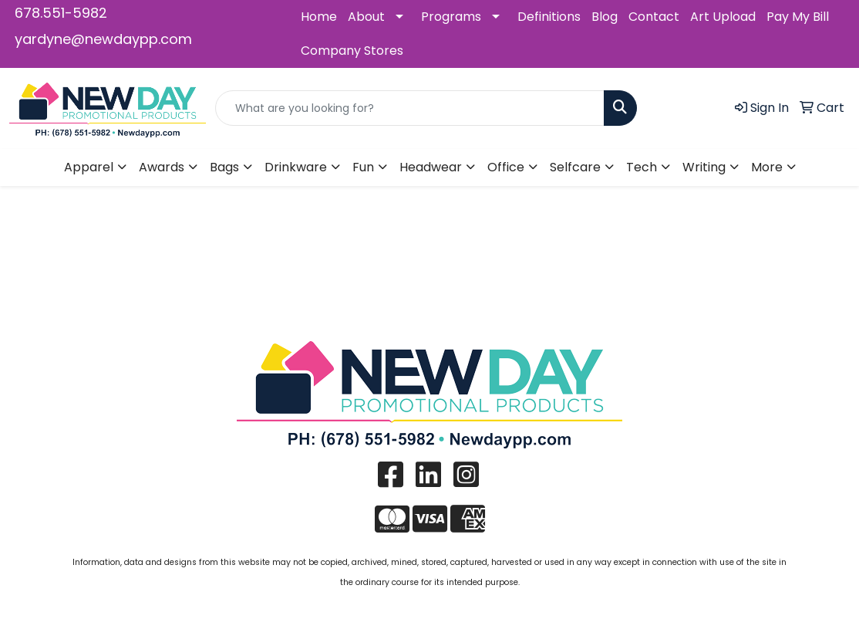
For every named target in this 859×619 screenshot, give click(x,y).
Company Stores (352, 50)
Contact (653, 16)
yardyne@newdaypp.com (103, 39)
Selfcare (575, 167)
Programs (451, 16)
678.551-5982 (61, 12)
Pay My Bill (797, 16)
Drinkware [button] (295, 167)
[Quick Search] (410, 108)
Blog (604, 16)
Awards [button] (161, 167)
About (366, 16)
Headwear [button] (430, 167)
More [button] (767, 167)
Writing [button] (704, 167)
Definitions (549, 16)
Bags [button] (224, 167)
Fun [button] (363, 167)
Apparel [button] (88, 167)
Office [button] (505, 167)
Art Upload (723, 16)
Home (319, 16)
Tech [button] (641, 167)
